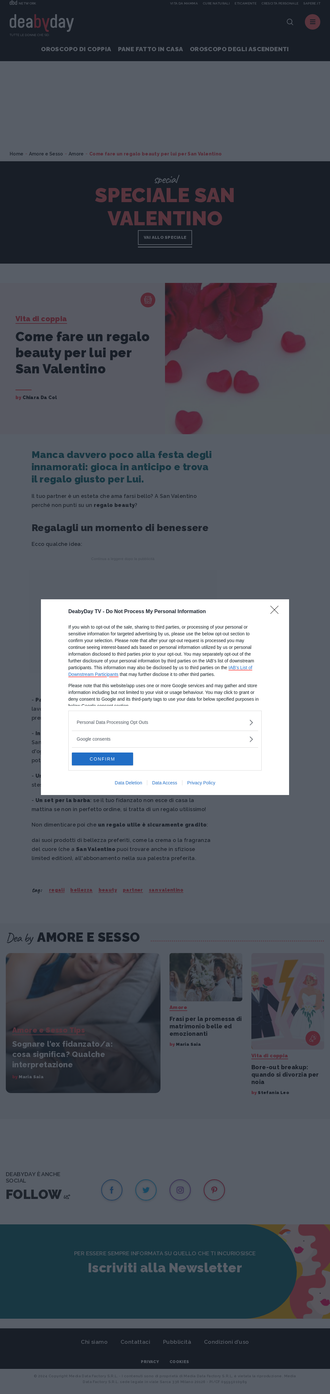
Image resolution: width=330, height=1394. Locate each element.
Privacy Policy (201, 782)
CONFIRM (102, 759)
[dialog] (165, 697)
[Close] (276, 612)
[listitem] (165, 722)
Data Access (164, 782)
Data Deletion (128, 782)
